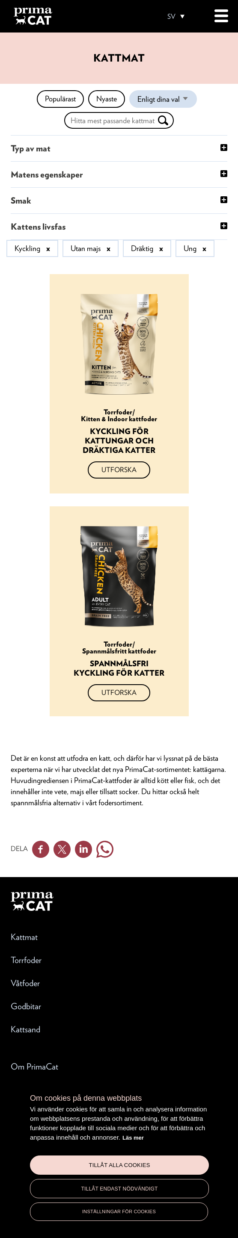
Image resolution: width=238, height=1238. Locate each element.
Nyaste (106, 98)
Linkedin (83, 849)
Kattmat (24, 937)
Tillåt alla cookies (119, 1165)
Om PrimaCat (34, 1066)
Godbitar (26, 1006)
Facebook (40, 849)
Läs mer (133, 1138)
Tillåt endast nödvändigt (119, 1189)
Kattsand (25, 1029)
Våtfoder (25, 983)
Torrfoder (26, 960)
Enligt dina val (167, 101)
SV (171, 16)
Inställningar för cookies (119, 1211)
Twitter (62, 849)
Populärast (60, 98)
